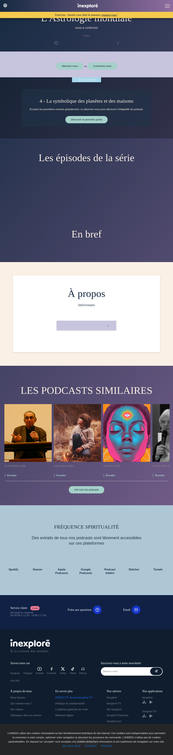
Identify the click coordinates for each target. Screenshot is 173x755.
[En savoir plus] (71, 745)
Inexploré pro (114, 721)
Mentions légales (64, 715)
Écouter (12, 475)
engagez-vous (109, 15)
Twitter (62, 670)
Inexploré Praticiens (117, 715)
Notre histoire (17, 697)
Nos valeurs (16, 709)
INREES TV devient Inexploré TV (74, 697)
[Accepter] (90, 745)
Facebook (51, 670)
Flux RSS (14, 681)
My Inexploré (114, 709)
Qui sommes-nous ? (21, 703)
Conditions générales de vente (71, 709)
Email (131, 610)
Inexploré (112, 697)
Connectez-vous (102, 66)
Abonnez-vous (70, 66)
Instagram (15, 673)
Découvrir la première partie (86, 119)
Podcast (83, 670)
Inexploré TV (114, 703)
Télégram (27, 673)
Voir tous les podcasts (86, 489)
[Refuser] (106, 745)
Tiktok (73, 670)
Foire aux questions (85, 610)
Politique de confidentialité (69, 703)
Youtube (40, 670)
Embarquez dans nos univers (25, 715)
